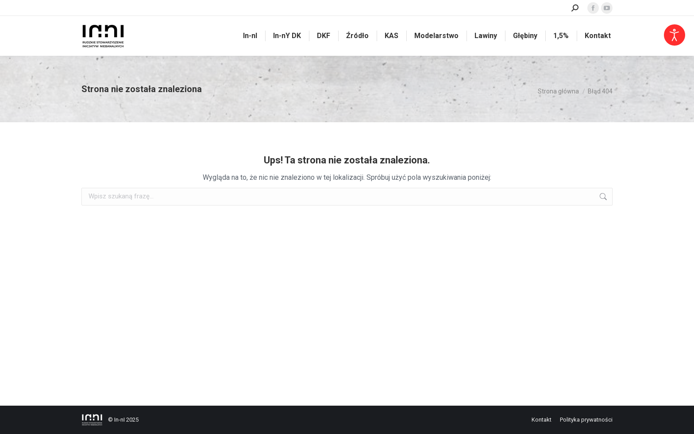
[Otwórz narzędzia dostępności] (674, 35)
